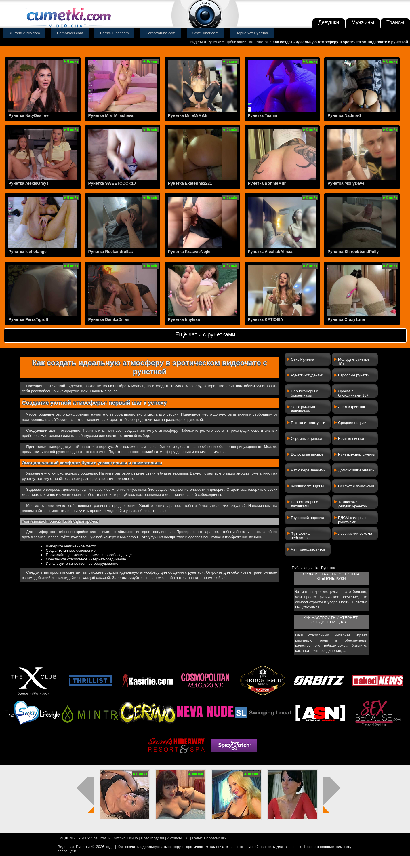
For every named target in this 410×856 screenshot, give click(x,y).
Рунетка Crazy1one (346, 319)
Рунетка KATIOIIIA (265, 319)
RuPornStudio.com (24, 33)
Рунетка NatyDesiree (28, 115)
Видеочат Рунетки (205, 42)
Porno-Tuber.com (114, 33)
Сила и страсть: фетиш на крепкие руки (331, 576)
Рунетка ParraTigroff (28, 319)
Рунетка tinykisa (184, 319)
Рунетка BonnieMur (267, 183)
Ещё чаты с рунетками (205, 334)
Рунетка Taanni (262, 115)
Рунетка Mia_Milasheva (111, 115)
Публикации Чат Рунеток (246, 42)
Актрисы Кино (126, 838)
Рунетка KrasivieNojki (189, 251)
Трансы (395, 22)
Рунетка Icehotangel (28, 251)
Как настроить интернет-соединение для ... (331, 619)
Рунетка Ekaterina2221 (190, 183)
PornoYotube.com (161, 33)
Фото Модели (152, 838)
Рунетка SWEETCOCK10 (112, 183)
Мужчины (363, 22)
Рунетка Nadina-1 (344, 115)
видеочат (74, 386)
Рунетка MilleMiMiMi (187, 115)
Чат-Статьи (100, 838)
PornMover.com (70, 33)
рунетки (47, 505)
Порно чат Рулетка (251, 33)
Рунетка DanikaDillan (108, 319)
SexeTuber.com (205, 33)
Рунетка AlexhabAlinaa (270, 251)
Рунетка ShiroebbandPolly (353, 251)
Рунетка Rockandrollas (110, 251)
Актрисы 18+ (178, 838)
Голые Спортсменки (209, 838)
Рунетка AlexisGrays (28, 183)
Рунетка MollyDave (345, 183)
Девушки (328, 22)
